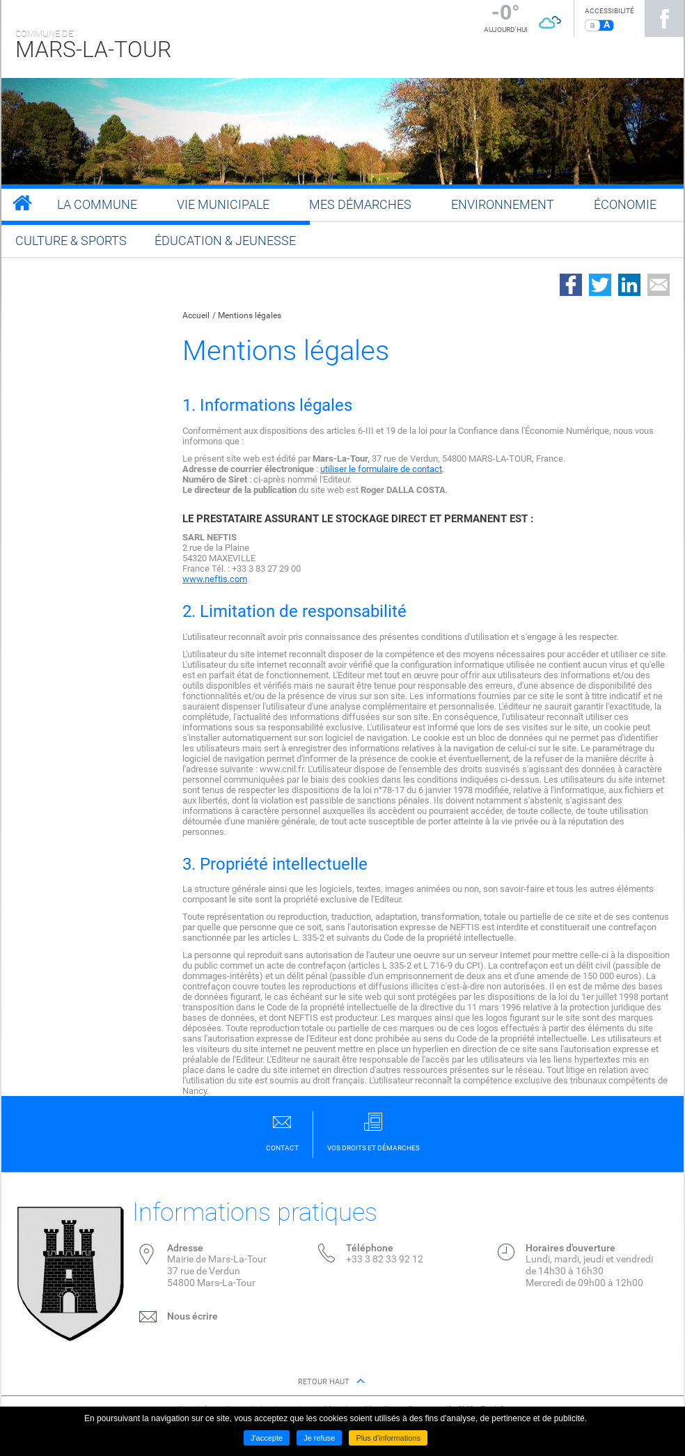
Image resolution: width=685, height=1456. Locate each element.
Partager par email (658, 285)
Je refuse (319, 1438)
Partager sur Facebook (571, 285)
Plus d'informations (388, 1438)
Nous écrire (192, 1316)
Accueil (196, 315)
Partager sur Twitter (600, 285)
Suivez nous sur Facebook (664, 18)
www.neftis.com (214, 579)
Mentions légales (249, 315)
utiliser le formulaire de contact (381, 469)
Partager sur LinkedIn (629, 285)
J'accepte (267, 1438)
